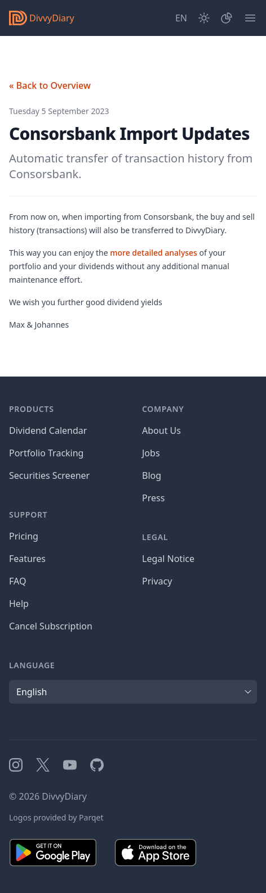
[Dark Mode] (204, 18)
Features (27, 558)
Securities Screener (49, 475)
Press (153, 498)
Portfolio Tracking (46, 453)
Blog (151, 475)
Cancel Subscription (50, 626)
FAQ (17, 581)
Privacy (157, 581)
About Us (161, 430)
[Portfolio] (226, 18)
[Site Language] (181, 18)
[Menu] (250, 18)
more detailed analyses (153, 252)
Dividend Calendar (48, 430)
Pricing (23, 536)
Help (19, 603)
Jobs (151, 453)
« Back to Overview (50, 85)
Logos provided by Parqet (56, 817)
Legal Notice (168, 558)
